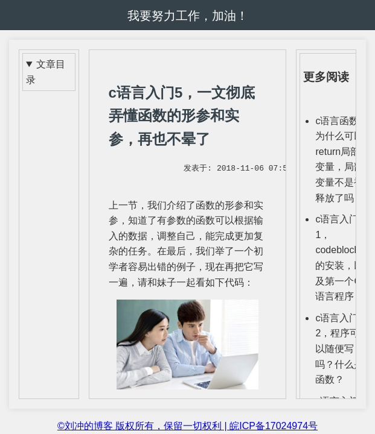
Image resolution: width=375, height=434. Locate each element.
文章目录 (45, 72)
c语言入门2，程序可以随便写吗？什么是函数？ (339, 349)
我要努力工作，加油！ (187, 15)
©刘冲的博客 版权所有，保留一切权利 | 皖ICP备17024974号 (187, 426)
